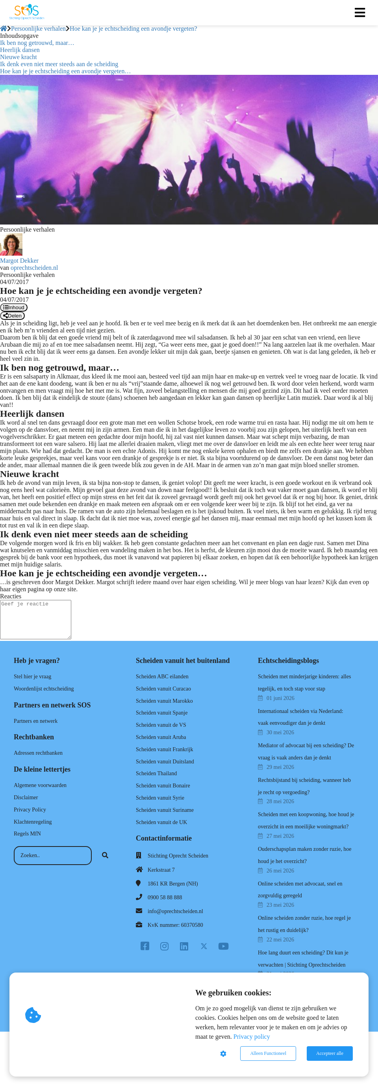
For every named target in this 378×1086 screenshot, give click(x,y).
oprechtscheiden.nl (34, 267)
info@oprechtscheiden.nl (175, 911)
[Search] (105, 855)
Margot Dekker (19, 260)
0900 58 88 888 (165, 897)
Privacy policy (251, 1036)
